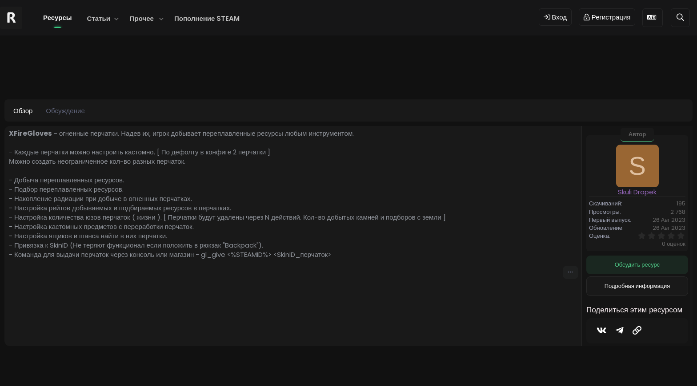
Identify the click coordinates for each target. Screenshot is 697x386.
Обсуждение (65, 110)
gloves (201, 75)
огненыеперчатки (277, 75)
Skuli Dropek (61, 75)
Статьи (98, 18)
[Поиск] (680, 17)
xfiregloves (233, 75)
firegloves (169, 75)
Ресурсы (57, 17)
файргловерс (398, 75)
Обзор (22, 110)
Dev (378, 365)
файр (366, 75)
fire (143, 75)
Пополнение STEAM (207, 18)
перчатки (341, 75)
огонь (314, 75)
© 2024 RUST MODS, (343, 365)
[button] (116, 18)
